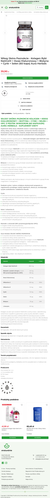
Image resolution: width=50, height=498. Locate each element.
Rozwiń (25, 491)
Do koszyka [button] (12, 437)
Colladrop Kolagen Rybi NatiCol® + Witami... (12, 429)
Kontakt (28, 476)
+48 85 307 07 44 (41, 455)
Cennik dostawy (6, 471)
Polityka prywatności (8, 479)
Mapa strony (29, 479)
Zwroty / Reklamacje (7, 474)
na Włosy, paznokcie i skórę (24, 12)
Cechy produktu (18, 113)
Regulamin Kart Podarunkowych (35, 471)
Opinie (28, 113)
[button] (22, 405)
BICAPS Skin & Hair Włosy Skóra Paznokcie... (36, 429)
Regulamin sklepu (7, 476)
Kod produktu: (30, 92)
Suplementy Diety (9, 12)
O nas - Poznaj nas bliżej (8, 468)
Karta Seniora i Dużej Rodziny (34, 468)
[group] (12, 422)
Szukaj (41, 7)
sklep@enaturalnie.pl (42, 459)
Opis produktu (7, 113)
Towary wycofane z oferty (33, 474)
